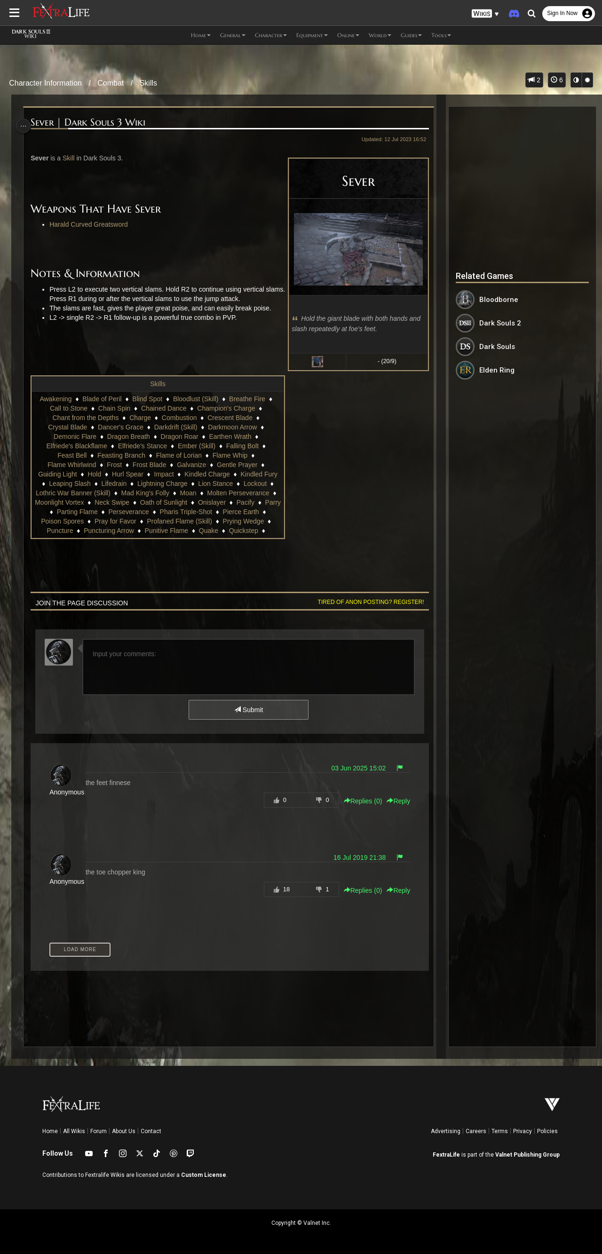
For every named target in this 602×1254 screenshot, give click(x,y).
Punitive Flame (166, 530)
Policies (547, 1131)
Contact (151, 1131)
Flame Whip (229, 455)
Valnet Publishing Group (527, 1154)
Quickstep (243, 530)
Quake (208, 530)
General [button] (233, 35)
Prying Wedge (242, 521)
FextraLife (446, 1154)
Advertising (445, 1131)
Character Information (45, 83)
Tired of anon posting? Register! (367, 602)
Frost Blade (149, 464)
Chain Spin (114, 408)
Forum (98, 1131)
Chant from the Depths (85, 417)
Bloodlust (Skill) (195, 399)
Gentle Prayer (236, 464)
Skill (71, 158)
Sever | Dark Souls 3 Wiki (90, 122)
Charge (139, 417)
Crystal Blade (67, 427)
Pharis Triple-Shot (193, 512)
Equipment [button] (312, 35)
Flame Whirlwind (71, 464)
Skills (148, 83)
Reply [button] (395, 801)
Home (50, 1131)
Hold (94, 474)
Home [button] (201, 35)
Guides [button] (411, 35)
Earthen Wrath (229, 436)
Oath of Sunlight (176, 502)
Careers (476, 1131)
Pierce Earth (248, 512)
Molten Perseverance (243, 493)
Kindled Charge (207, 474)
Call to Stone (68, 408)
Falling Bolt (242, 446)
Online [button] (348, 35)
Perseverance (136, 512)
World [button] (380, 35)
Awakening (55, 399)
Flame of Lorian (178, 455)
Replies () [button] (359, 801)
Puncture (59, 530)
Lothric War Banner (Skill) (77, 493)
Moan (193, 493)
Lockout (254, 483)
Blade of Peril (101, 399)
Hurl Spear (127, 474)
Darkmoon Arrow (231, 427)
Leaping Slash (69, 483)
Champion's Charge (225, 408)
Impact (163, 474)
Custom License (203, 1175)
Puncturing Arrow (108, 530)
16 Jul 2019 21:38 (356, 857)
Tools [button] (441, 35)
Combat (110, 83)
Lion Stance (215, 483)
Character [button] (271, 35)
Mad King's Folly (150, 493)
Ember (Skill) (196, 446)
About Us (123, 1131)
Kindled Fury (258, 474)
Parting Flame (84, 512)
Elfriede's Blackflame (76, 446)
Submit (248, 710)
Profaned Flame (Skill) (179, 521)
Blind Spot (147, 399)
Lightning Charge (162, 483)
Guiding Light (57, 474)
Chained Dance (163, 408)
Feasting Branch (121, 455)
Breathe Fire (247, 399)
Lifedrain (113, 483)
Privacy (522, 1131)
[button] (485, 14)
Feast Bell (71, 455)
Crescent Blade (229, 417)
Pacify (258, 502)
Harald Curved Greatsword (91, 224)
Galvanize (191, 464)
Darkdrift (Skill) (175, 427)
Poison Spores (61, 521)
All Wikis (74, 1131)
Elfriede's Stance (141, 446)
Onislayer (224, 502)
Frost (113, 464)
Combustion (179, 417)
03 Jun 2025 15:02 (355, 768)
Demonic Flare (74, 436)
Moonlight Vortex (72, 502)
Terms (499, 1131)
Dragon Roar (179, 436)
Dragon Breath (128, 436)
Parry (45, 512)
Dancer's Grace (120, 427)
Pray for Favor (115, 521)
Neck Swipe (124, 502)
